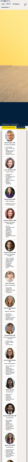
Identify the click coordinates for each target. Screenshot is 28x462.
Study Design (5, 124)
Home (3, 4)
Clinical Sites (14, 124)
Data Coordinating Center (8, 127)
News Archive (20, 127)
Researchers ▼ (5, 7)
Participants (16, 4)
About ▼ (8, 3)
